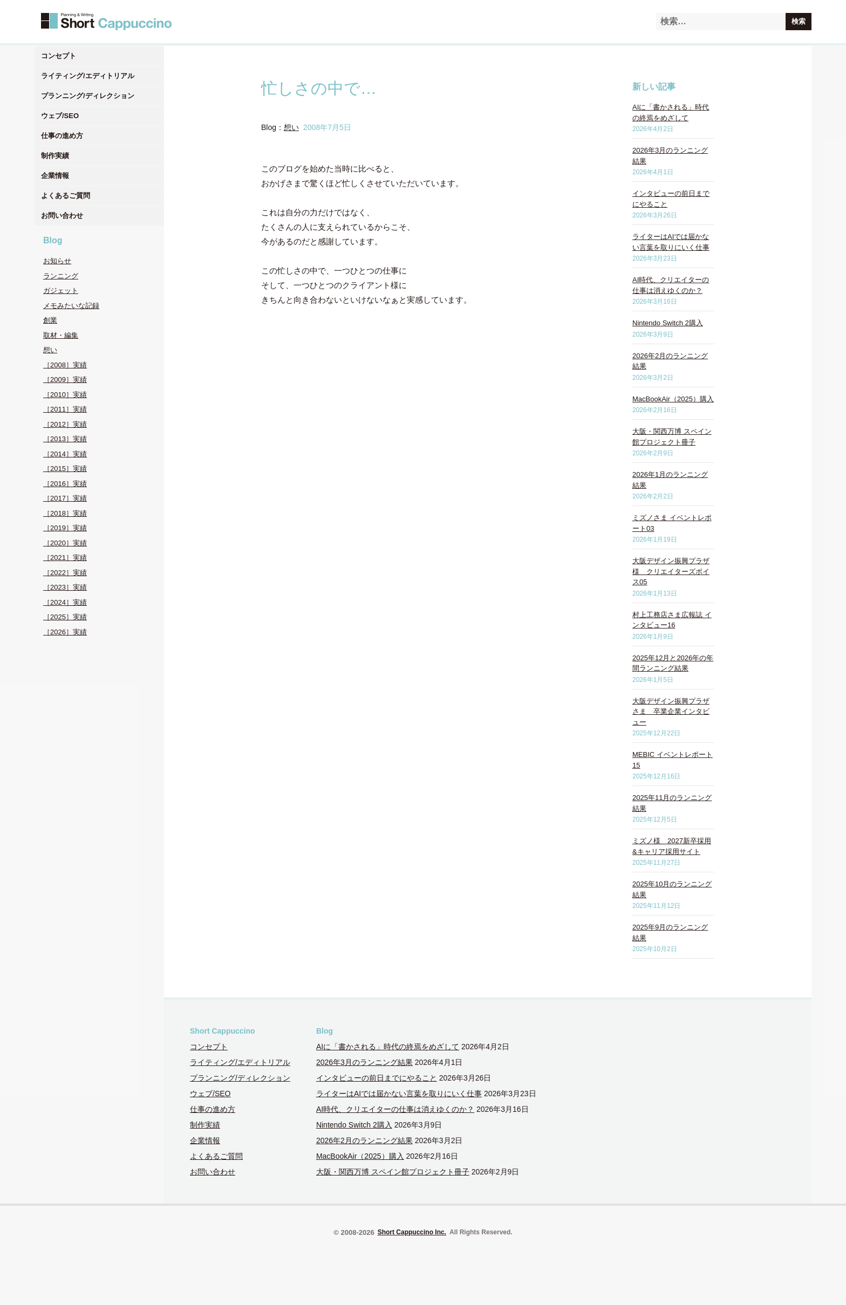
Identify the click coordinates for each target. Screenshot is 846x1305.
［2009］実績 (65, 379)
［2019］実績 (65, 528)
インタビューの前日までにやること (376, 1078)
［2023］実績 (65, 587)
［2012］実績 (65, 424)
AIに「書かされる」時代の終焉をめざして (387, 1046)
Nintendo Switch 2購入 (667, 323)
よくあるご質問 (65, 196)
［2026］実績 (65, 632)
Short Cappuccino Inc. (412, 1232)
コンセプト (58, 56)
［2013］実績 (65, 439)
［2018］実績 (65, 513)
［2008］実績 (65, 365)
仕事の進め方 (62, 136)
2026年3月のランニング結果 (364, 1062)
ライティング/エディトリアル (87, 76)
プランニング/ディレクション (87, 96)
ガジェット (60, 290)
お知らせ (57, 261)
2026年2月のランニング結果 (364, 1140)
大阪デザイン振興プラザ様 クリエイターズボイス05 (670, 571)
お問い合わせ (62, 215)
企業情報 (55, 176)
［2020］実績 (65, 543)
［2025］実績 (65, 617)
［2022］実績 (65, 573)
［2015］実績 (65, 468)
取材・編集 (60, 335)
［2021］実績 (65, 558)
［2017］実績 (65, 498)
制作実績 (55, 156)
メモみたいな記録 (71, 306)
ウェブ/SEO (60, 116)
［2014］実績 (65, 454)
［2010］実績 (65, 395)
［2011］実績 (65, 409)
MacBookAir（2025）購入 (673, 399)
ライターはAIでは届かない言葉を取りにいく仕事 (399, 1093)
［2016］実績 (65, 484)
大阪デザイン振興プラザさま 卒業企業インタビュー (670, 711)
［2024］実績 (65, 602)
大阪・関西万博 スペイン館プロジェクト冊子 (392, 1171)
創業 (50, 320)
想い (50, 350)
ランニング (60, 276)
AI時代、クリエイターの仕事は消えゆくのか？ (395, 1109)
